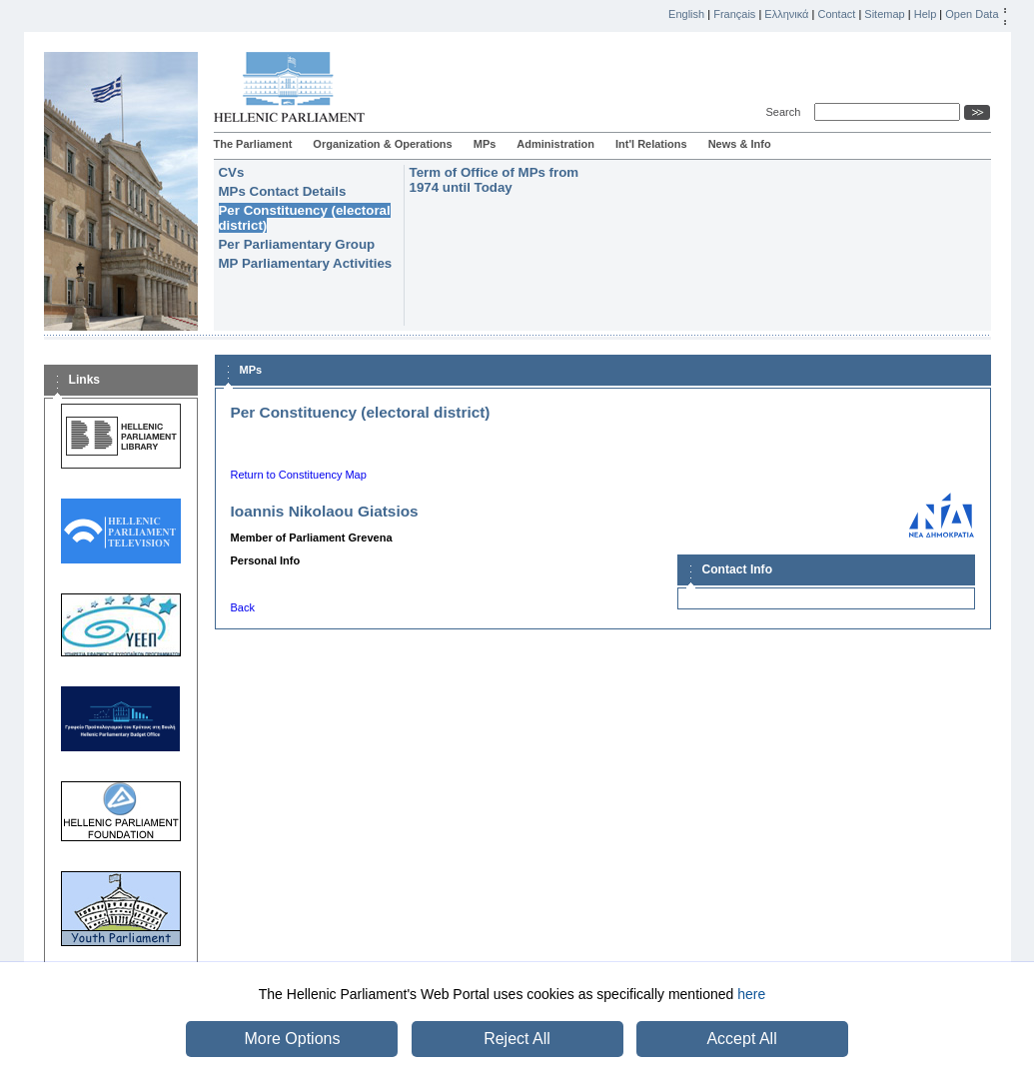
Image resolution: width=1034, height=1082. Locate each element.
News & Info (739, 144)
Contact (836, 14)
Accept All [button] (741, 1038)
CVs (232, 172)
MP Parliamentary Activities (306, 263)
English (686, 14)
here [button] (751, 994)
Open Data (971, 14)
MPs (485, 144)
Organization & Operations (382, 144)
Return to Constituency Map (299, 475)
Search (786, 112)
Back (243, 607)
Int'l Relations (651, 144)
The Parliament (253, 144)
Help (925, 14)
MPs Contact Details (283, 191)
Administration (555, 144)
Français (734, 14)
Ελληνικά (786, 14)
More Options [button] (292, 1038)
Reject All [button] (517, 1038)
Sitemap (884, 14)
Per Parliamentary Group (297, 244)
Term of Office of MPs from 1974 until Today (494, 180)
